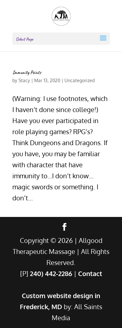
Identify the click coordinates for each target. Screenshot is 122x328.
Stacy (24, 80)
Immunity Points (26, 72)
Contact (90, 273)
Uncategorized (79, 80)
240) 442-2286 (51, 273)
